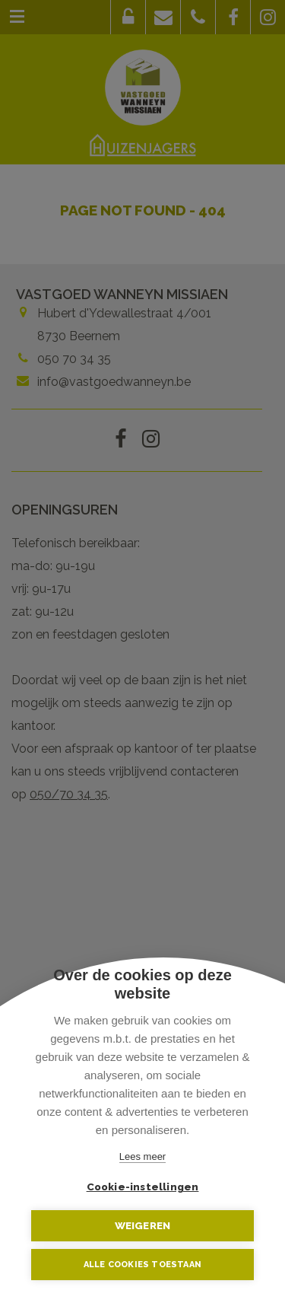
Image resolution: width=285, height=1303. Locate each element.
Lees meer (142, 1156)
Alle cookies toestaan (142, 1265)
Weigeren (143, 1225)
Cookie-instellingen (143, 1186)
